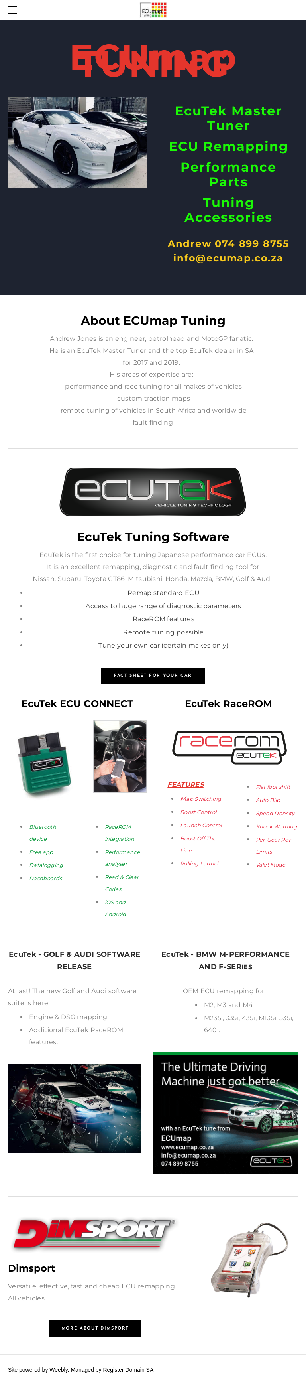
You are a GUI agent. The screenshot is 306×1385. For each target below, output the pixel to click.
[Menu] (14, 10)
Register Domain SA (128, 1370)
